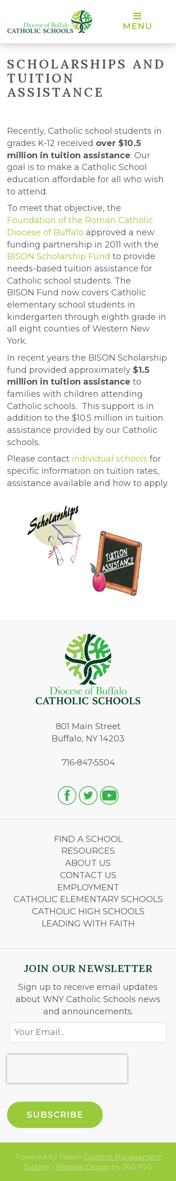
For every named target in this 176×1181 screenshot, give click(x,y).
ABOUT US (88, 863)
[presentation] (67, 1069)
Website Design (83, 1167)
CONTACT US (88, 875)
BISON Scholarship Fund (58, 256)
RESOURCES (88, 851)
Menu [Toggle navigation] (137, 21)
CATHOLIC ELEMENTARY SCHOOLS (88, 899)
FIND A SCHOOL (88, 839)
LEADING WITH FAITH (88, 924)
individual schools (109, 459)
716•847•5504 (88, 762)
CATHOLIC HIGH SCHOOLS (88, 911)
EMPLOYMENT (88, 887)
